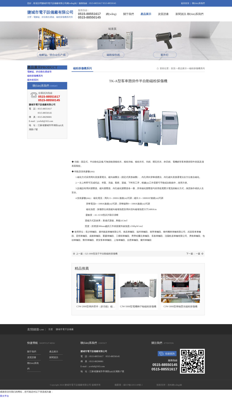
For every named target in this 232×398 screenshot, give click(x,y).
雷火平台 (4, 396)
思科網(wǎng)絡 (175, 385)
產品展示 (146, 14)
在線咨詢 (170, 353)
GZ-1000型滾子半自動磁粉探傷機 (101, 253)
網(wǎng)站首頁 (111, 17)
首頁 (173, 68)
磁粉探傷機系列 (35, 76)
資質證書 (163, 14)
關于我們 (128, 14)
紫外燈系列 (32, 80)
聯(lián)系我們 (198, 3)
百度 (50, 329)
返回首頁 (185, 3)
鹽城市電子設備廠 (65, 329)
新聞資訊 (180, 14)
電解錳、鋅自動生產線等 (39, 71)
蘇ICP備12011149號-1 (133, 385)
